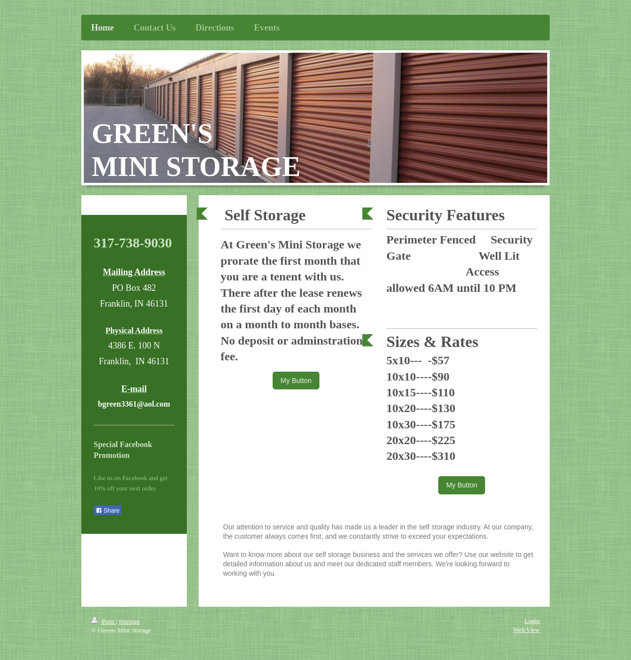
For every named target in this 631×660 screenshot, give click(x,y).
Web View (526, 629)
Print (103, 621)
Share (107, 510)
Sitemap (129, 621)
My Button (296, 380)
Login (532, 621)
